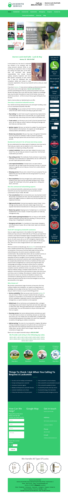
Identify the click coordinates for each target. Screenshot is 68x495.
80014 (27, 337)
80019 (11, 339)
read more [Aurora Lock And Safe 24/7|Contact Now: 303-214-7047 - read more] (11, 28)
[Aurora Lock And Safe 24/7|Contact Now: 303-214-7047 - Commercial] (20, 27)
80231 (27, 341)
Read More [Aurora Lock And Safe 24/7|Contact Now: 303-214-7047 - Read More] (15, 361)
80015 (31, 337)
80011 (15, 337)
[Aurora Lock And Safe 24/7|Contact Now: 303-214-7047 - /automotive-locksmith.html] (42, 354)
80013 (23, 337)
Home (9, 11)
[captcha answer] (56, 124)
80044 (27, 339)
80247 (31, 341)
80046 (35, 339)
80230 (23, 341)
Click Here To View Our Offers (54, 217)
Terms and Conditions (28, 15)
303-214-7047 (36, 5)
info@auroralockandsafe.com (50, 438)
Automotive (33, 11)
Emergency (42, 11)
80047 (38, 339)
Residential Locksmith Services (54, 152)
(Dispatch (37, 485)
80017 (38, 337)
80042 (23, 339)
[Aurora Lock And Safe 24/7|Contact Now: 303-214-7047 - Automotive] (11, 37)
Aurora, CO (23, 59)
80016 (35, 337)
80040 (15, 339)
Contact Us (57, 11)
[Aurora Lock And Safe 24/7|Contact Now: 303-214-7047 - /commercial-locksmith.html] (28, 354)
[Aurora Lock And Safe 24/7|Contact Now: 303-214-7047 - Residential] (11, 27)
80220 (42, 339)
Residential (16, 11)
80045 (31, 339)
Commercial (25, 11)
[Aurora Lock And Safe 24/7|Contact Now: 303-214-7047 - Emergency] (20, 37)
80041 (19, 339)
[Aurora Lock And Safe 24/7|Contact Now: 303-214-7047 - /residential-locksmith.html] (15, 354)
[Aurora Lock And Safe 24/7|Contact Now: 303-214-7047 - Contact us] (11, 46)
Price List (38, 15)
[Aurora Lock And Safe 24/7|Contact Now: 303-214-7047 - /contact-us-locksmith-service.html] (16, 45)
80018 (42, 337)
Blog (44, 15)
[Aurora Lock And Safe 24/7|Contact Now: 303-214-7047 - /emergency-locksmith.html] (56, 354)
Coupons (49, 11)
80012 (19, 337)
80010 (11, 337)
